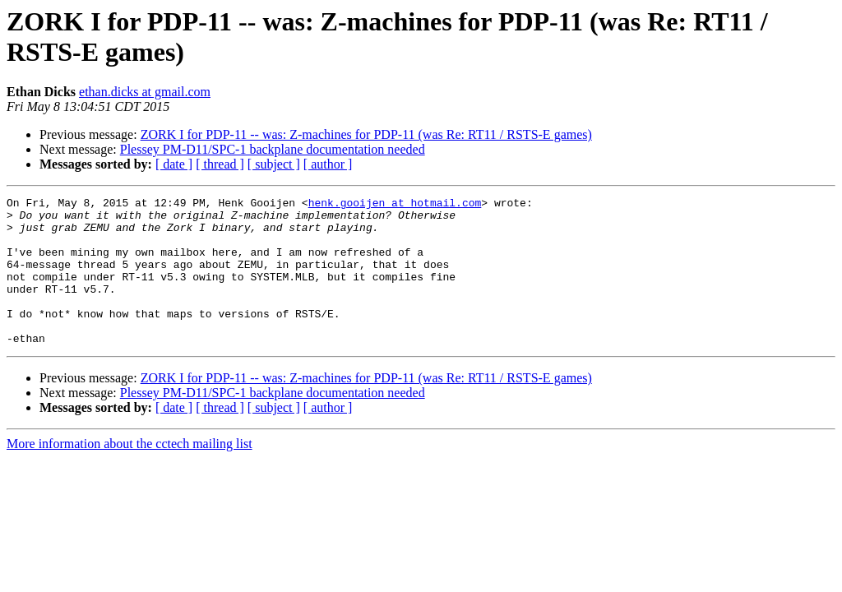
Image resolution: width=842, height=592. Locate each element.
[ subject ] (274, 164)
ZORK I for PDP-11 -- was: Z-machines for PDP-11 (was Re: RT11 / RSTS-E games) (366, 134)
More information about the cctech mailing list (129, 473)
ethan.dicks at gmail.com (144, 92)
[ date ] (173, 164)
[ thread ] (220, 164)
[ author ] (328, 164)
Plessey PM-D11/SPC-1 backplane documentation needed (272, 149)
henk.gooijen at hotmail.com (395, 204)
